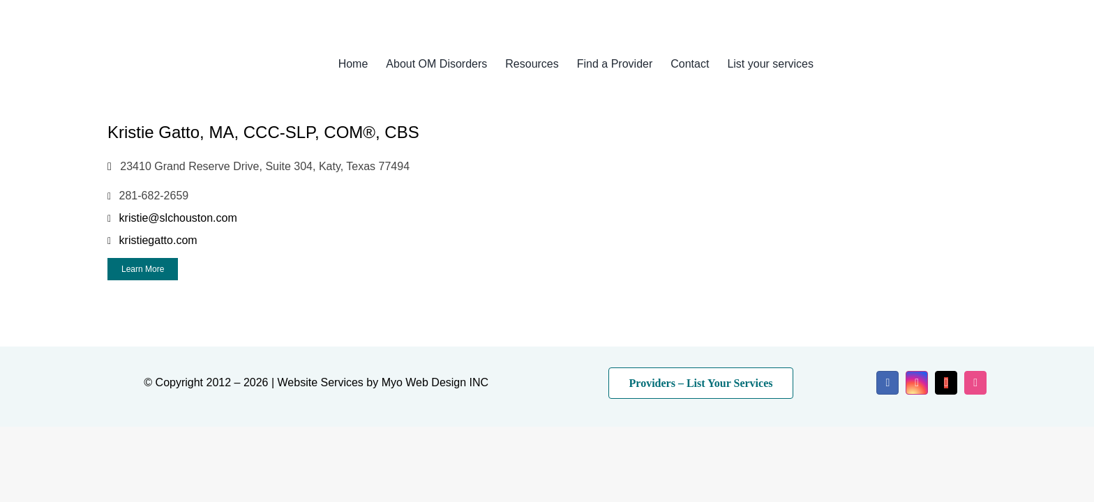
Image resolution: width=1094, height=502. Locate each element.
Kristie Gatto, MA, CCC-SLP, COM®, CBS (263, 132)
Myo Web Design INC (435, 382)
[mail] (946, 383)
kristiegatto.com (158, 240)
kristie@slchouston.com (178, 218)
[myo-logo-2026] (200, 47)
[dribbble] (975, 383)
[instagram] (917, 383)
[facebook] (887, 383)
